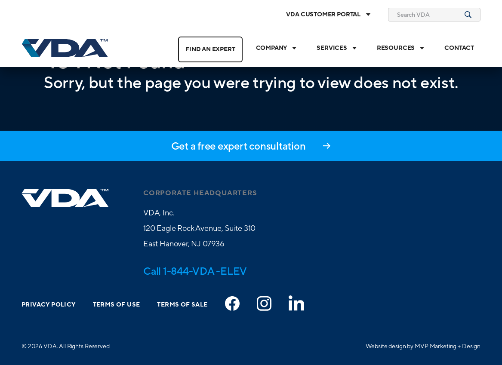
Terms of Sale (182, 305)
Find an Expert (210, 49)
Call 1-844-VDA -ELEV (195, 271)
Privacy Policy (49, 305)
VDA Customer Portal (328, 14)
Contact (459, 48)
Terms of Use (116, 305)
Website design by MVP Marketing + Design (423, 346)
